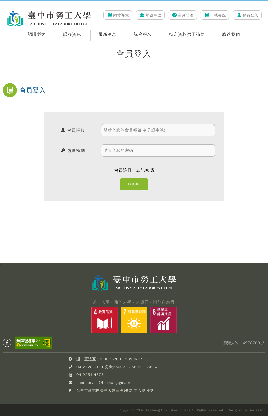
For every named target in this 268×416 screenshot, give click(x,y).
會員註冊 (123, 170)
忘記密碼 (145, 170)
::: (2, 8)
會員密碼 (76, 150)
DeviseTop (257, 410)
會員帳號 (76, 130)
